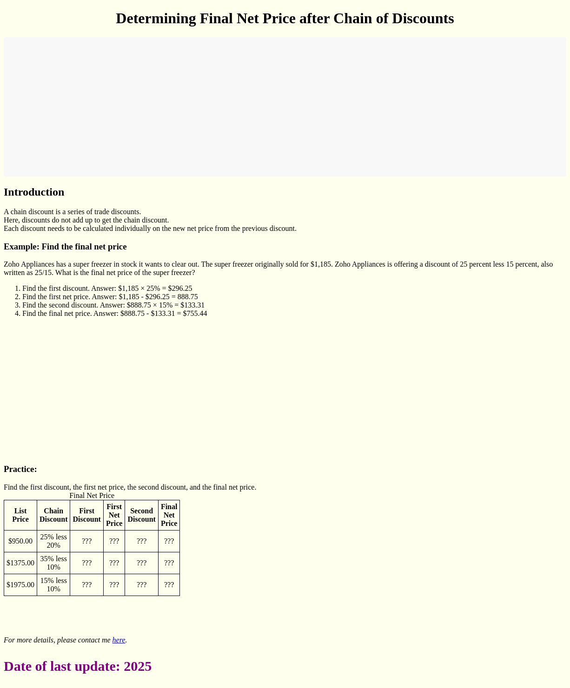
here (119, 640)
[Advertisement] (285, 107)
